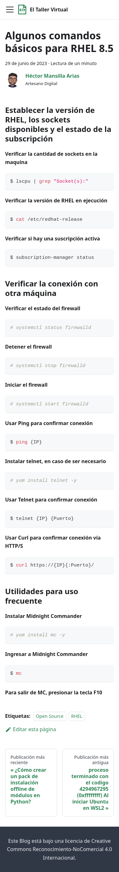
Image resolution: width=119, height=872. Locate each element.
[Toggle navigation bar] (10, 9)
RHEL (76, 716)
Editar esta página (30, 729)
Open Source (49, 716)
